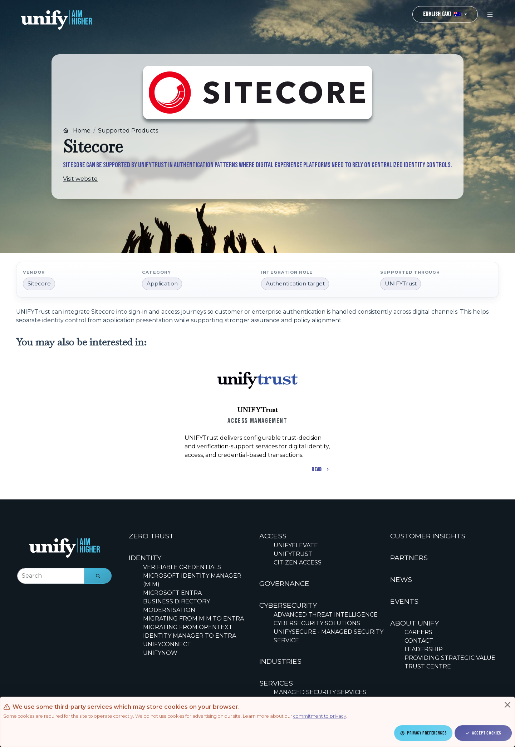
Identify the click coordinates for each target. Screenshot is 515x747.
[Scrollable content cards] (257, 417)
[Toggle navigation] (490, 15)
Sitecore (39, 283)
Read (321, 470)
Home (76, 130)
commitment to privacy (319, 716)
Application (162, 283)
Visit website (80, 178)
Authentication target (295, 283)
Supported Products (128, 130)
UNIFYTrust (401, 283)
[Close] (507, 705)
